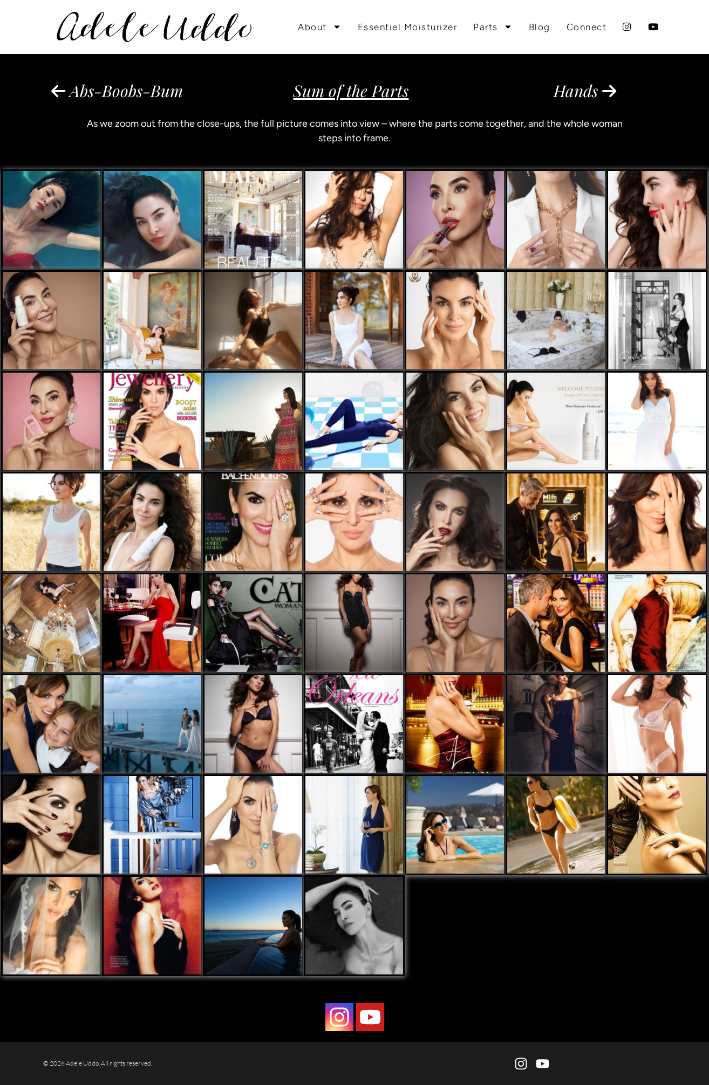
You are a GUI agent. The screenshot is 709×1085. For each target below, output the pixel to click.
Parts (493, 27)
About (320, 27)
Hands (585, 90)
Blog (539, 27)
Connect (587, 27)
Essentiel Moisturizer (408, 27)
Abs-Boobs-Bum (117, 90)
